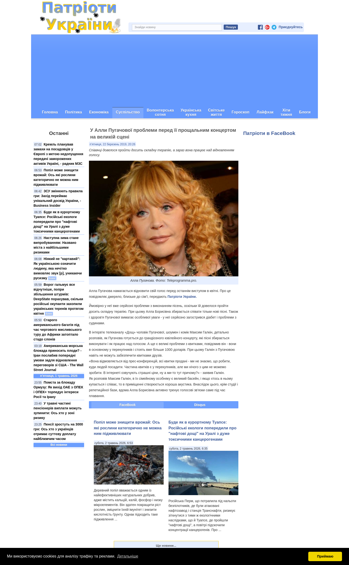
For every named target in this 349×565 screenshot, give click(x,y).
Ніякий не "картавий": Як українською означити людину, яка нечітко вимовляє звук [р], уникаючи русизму (58, 268)
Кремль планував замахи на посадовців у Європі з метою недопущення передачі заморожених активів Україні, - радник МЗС (58, 154)
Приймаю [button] (325, 556)
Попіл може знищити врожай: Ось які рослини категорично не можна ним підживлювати (127, 428)
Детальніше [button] (127, 556)
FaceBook (128, 405)
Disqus (200, 405)
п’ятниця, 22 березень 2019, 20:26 (112, 144)
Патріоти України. (182, 297)
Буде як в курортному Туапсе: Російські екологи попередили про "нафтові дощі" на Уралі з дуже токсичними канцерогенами (57, 221)
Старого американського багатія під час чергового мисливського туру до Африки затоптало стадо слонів (58, 329)
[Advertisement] (174, 71)
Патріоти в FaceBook (269, 133)
